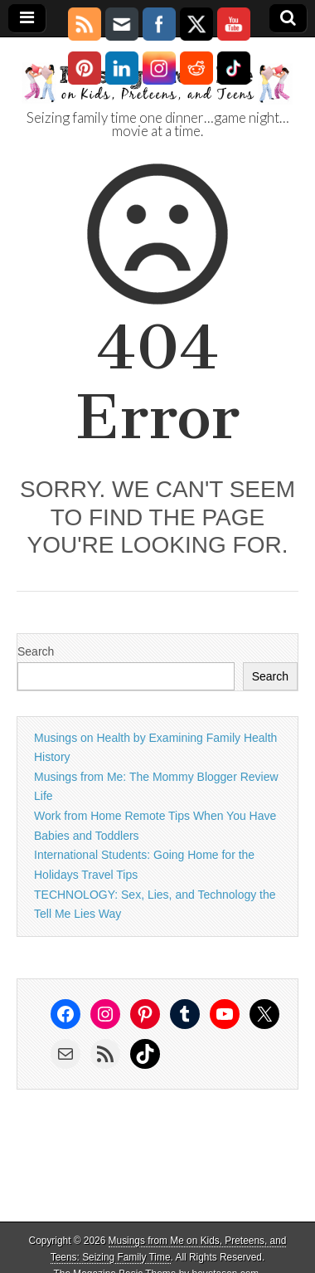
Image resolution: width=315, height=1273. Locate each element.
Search (35, 651)
